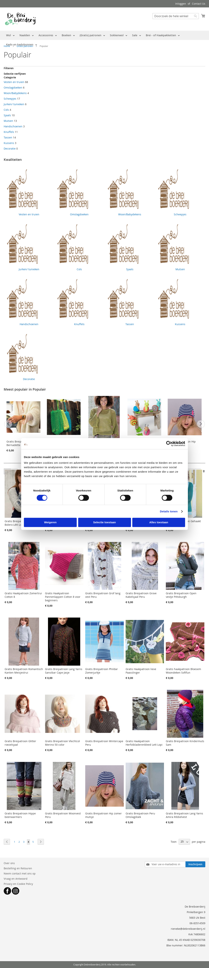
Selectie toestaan (104, 522)
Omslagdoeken (13, 87)
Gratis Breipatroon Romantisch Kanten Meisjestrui (24, 670)
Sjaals (7, 115)
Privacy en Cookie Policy (18, 884)
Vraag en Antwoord (15, 878)
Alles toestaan (158, 522)
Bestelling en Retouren (18, 868)
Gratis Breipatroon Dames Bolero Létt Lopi (21, 522)
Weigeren (50, 522)
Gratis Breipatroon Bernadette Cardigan (19, 443)
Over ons (9, 863)
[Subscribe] (195, 864)
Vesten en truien (14, 82)
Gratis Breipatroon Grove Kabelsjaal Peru (141, 595)
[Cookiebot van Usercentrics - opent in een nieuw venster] (169, 443)
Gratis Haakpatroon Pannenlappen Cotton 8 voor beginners (62, 596)
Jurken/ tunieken (14, 104)
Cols (6, 109)
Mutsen (8, 121)
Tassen (8, 137)
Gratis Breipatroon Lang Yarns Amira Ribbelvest (184, 815)
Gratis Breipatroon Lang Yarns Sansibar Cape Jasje (63, 670)
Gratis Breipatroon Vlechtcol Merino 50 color (62, 742)
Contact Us (198, 3)
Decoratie (10, 148)
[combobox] (175, 16)
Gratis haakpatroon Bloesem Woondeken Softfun (183, 670)
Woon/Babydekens (15, 93)
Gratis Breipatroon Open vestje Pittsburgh (181, 595)
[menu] (104, 40)
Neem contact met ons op (20, 873)
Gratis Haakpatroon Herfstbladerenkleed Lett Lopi (144, 742)
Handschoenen (13, 126)
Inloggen (180, 3)
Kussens (9, 143)
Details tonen (169, 511)
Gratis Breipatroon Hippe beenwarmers (20, 815)
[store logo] (20, 19)
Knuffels (9, 132)
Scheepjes (10, 98)
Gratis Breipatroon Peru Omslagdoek (140, 815)
